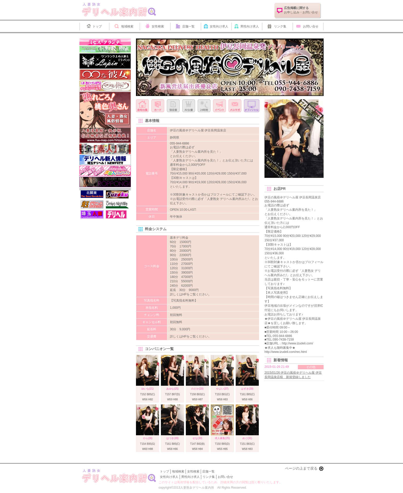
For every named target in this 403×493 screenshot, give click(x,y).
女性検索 (158, 26)
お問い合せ (310, 26)
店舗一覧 (188, 26)
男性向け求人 (249, 26)
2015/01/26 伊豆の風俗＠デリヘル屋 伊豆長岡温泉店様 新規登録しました (293, 375)
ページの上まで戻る (301, 468)
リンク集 (280, 26)
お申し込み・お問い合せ (301, 10)
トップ (97, 26)
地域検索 (127, 26)
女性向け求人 (219, 26)
